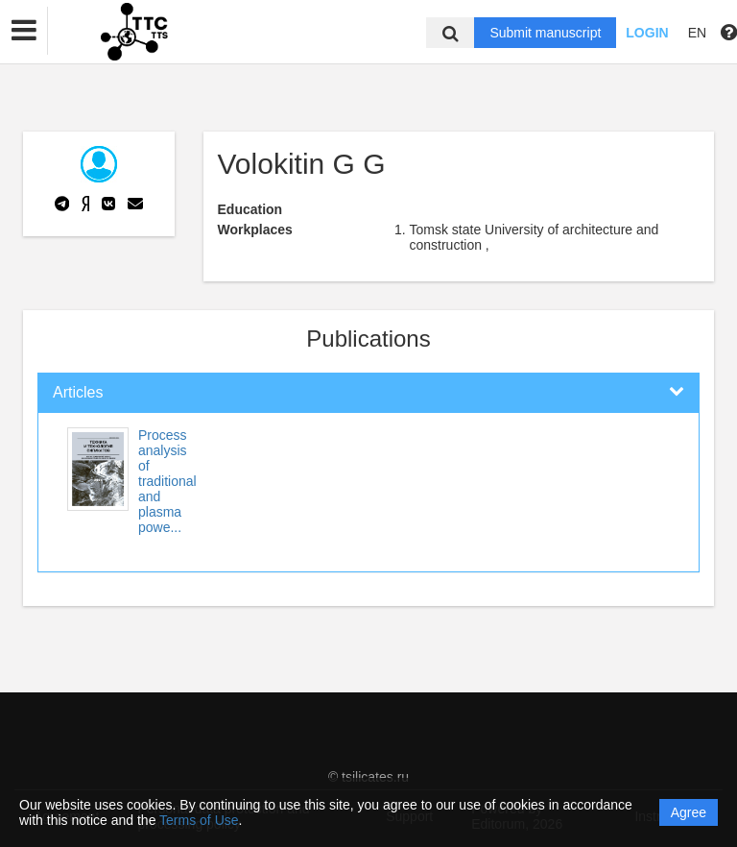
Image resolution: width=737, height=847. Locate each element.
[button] (24, 31)
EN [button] (697, 32)
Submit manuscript (545, 32)
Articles (78, 392)
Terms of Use (198, 820)
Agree (688, 812)
